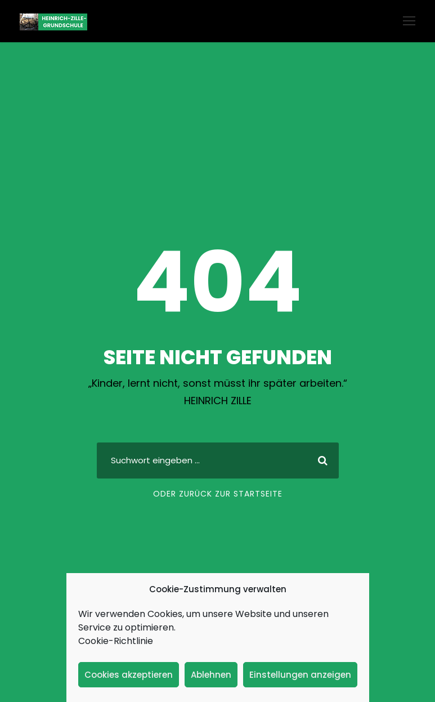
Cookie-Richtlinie (115, 640)
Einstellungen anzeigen (300, 675)
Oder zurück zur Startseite (217, 493)
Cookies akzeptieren (128, 675)
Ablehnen (211, 675)
